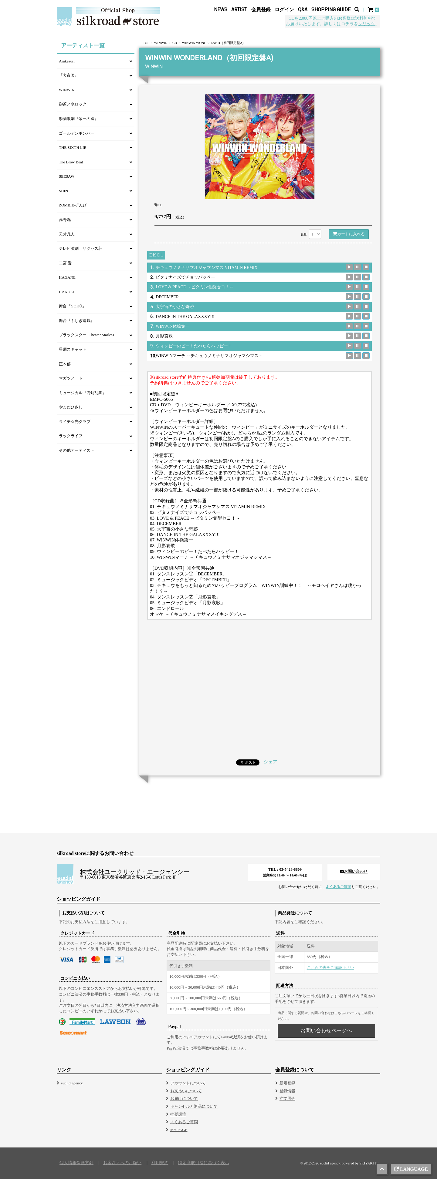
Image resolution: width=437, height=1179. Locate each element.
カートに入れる (349, 234)
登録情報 (287, 1091)
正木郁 (65, 364)
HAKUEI (66, 292)
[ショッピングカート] (374, 9)
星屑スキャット (72, 349)
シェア (270, 761)
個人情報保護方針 (76, 1163)
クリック (366, 24)
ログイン (284, 9)
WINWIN (67, 90)
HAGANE (67, 277)
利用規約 (159, 1163)
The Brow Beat (71, 162)
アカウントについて (188, 1083)
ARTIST (239, 9)
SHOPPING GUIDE (331, 9)
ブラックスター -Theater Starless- (87, 335)
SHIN (63, 191)
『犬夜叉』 (69, 75)
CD (158, 205)
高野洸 (65, 219)
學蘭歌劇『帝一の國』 (78, 118)
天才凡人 (67, 234)
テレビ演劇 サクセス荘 (80, 248)
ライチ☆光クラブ (74, 421)
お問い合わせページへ (326, 1030)
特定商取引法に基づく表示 (203, 1163)
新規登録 (287, 1083)
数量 (304, 234)
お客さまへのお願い (122, 1163)
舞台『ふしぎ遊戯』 (76, 320)
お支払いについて (186, 1091)
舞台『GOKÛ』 (72, 306)
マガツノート (71, 378)
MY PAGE (178, 1129)
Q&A (302, 9)
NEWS (220, 9)
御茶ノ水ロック (72, 104)
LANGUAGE (411, 1169)
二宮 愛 (65, 263)
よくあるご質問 (338, 887)
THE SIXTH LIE (72, 147)
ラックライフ (71, 436)
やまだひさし (71, 407)
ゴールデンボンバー (76, 133)
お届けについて (184, 1098)
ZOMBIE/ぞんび (73, 205)
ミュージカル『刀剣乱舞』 (82, 392)
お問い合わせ (354, 871)
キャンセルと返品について (194, 1106)
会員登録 (261, 9)
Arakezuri (67, 61)
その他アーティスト (76, 450)
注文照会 (287, 1098)
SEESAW (66, 176)
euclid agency (72, 1083)
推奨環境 (178, 1114)
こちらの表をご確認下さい (330, 967)
